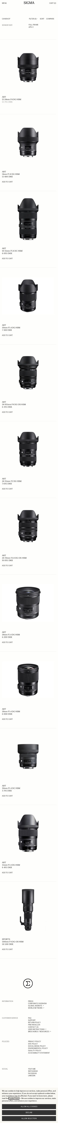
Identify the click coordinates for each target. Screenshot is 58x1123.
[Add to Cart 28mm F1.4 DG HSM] (7, 719)
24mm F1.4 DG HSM (11, 634)
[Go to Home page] (29, 2)
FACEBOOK (32, 1073)
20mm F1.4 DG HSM (11, 327)
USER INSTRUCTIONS (36, 1029)
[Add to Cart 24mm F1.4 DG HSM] (7, 642)
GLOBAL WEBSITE (35, 1006)
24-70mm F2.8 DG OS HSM (14, 558)
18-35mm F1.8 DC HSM (12, 251)
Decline (29, 1112)
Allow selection (29, 1118)
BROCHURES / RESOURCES (38, 1031)
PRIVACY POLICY (34, 1041)
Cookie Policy (14, 1098)
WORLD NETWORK (35, 1008)
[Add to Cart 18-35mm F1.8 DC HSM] (7, 259)
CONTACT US (33, 1027)
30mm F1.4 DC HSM (11, 788)
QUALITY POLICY (34, 1050)
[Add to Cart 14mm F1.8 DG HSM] (7, 182)
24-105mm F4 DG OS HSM (14, 404)
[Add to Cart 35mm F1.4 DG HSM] (7, 873)
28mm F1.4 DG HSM (11, 711)
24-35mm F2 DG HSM (11, 481)
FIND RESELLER (34, 1025)
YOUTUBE (32, 1069)
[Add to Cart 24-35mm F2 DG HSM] (7, 489)
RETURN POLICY (34, 1022)
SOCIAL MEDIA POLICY (37, 1046)
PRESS (30, 1001)
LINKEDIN (31, 1076)
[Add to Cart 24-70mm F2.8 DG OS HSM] (7, 566)
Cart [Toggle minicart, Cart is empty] (52, 3)
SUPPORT (32, 1020)
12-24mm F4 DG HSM (11, 99)
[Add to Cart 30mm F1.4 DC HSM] (7, 796)
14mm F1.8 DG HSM (11, 174)
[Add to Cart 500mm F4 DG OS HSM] (7, 949)
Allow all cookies (29, 1106)
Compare (50, 19)
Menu (4, 3)
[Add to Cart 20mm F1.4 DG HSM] (7, 335)
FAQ (29, 1018)
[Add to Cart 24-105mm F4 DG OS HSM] (7, 412)
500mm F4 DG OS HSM (12, 941)
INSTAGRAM (33, 1071)
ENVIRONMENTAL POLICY (38, 1048)
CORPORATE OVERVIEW (37, 1003)
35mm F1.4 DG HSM (11, 865)
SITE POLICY (33, 1044)
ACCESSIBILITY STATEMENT (39, 1053)
